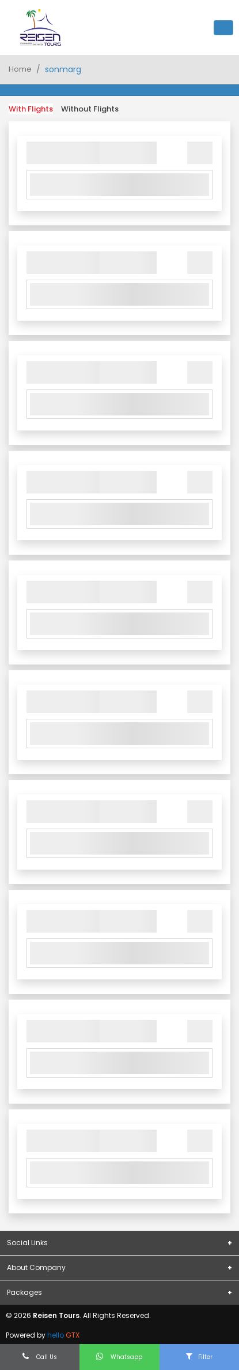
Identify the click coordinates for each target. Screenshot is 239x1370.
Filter (199, 1356)
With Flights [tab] (31, 108)
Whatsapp (119, 1356)
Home (20, 69)
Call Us (39, 1356)
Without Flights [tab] (90, 108)
